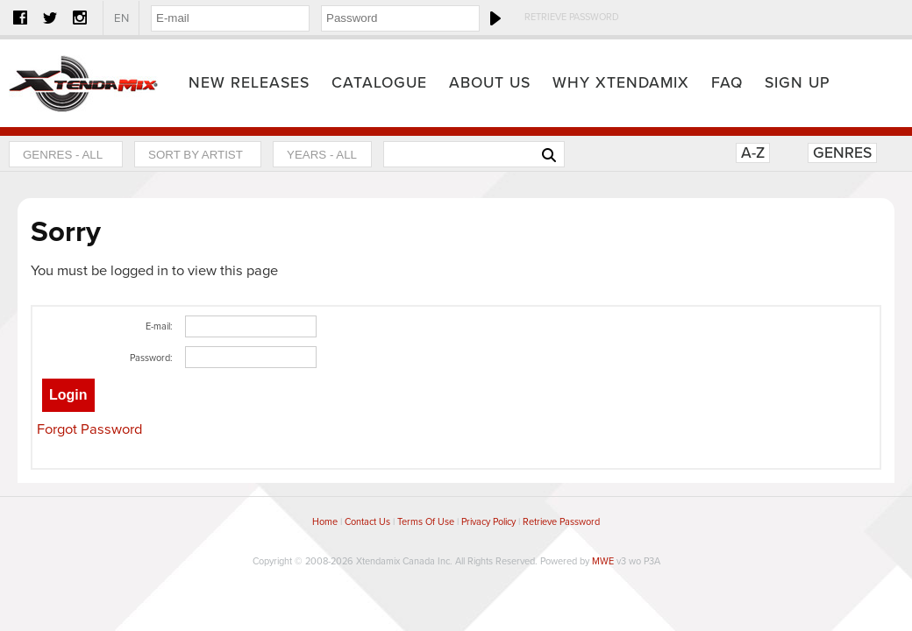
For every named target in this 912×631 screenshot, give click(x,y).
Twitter (50, 17)
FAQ (727, 83)
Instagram (80, 17)
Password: (151, 358)
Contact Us (367, 522)
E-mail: (159, 326)
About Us (490, 83)
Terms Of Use (425, 522)
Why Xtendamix (620, 83)
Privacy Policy (488, 522)
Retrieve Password (571, 17)
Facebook (20, 17)
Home (83, 83)
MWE (603, 561)
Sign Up (797, 83)
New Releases (249, 83)
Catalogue (379, 83)
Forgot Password (89, 429)
